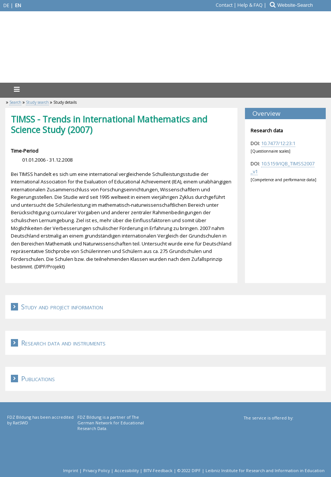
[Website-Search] (304, 5)
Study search (37, 102)
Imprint (70, 470)
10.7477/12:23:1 (278, 143)
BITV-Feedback (158, 470)
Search (15, 102)
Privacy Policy (96, 470)
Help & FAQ (250, 5)
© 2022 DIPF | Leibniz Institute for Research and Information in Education (251, 470)
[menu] (16, 89)
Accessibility (127, 470)
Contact (224, 5)
